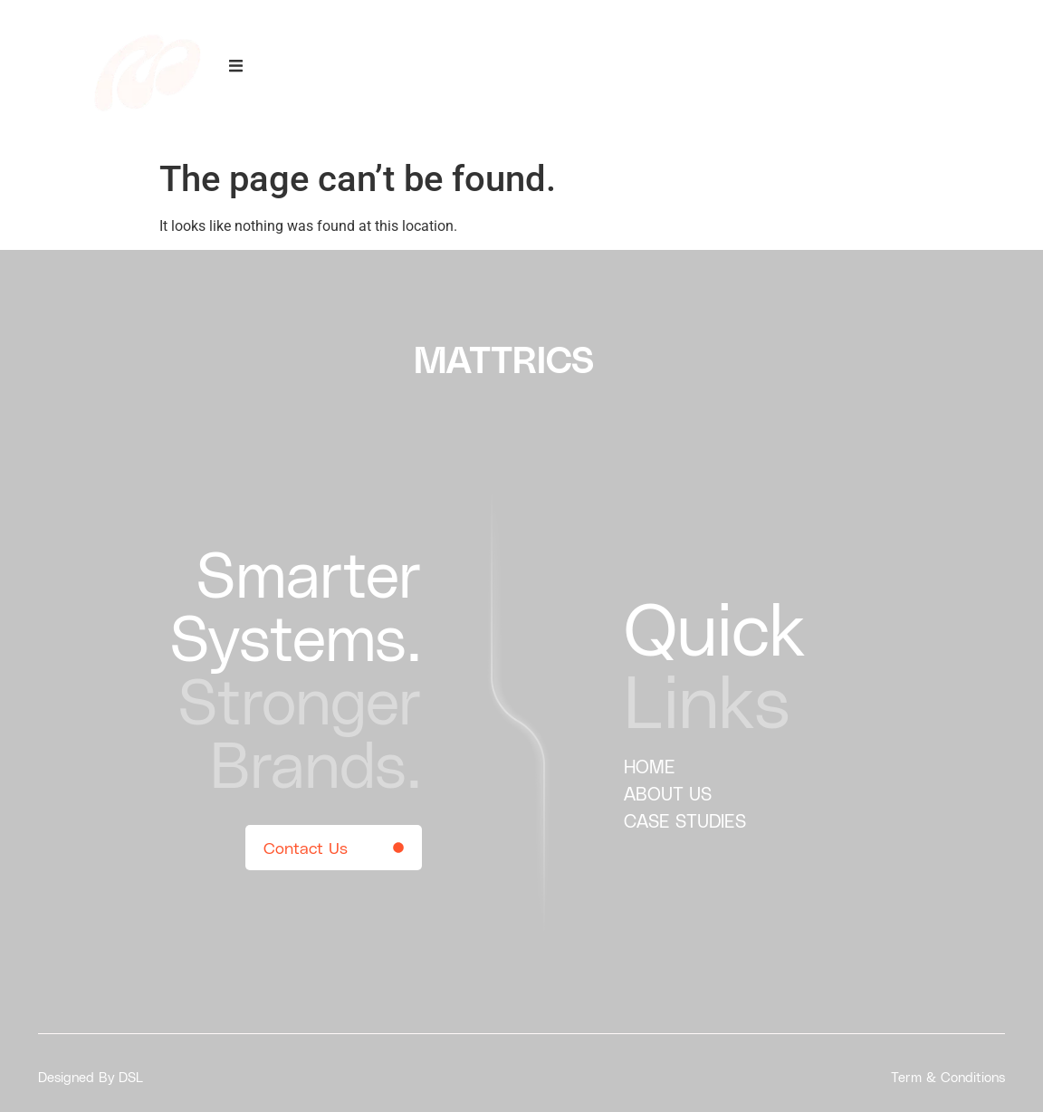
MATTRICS (504, 358)
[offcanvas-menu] (236, 66)
